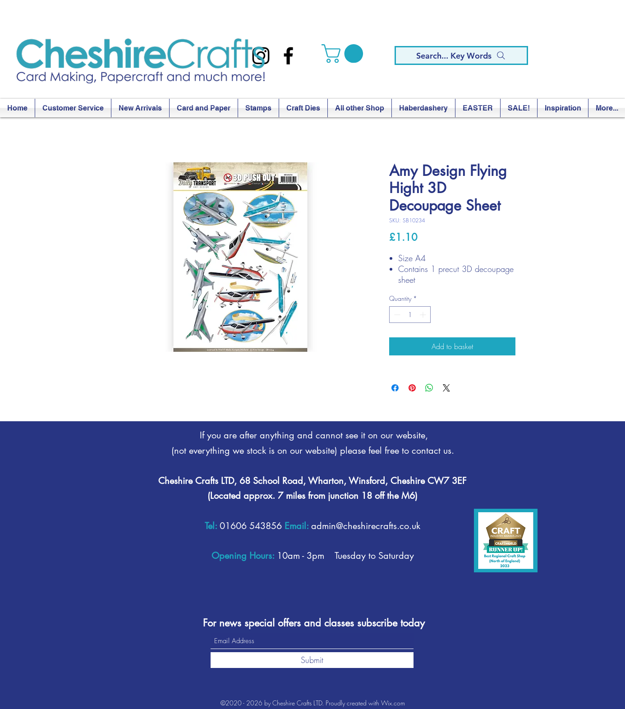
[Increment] (423, 314)
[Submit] (312, 660)
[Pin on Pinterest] (412, 387)
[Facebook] (288, 55)
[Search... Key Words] (461, 55)
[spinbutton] (410, 314)
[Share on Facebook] (395, 387)
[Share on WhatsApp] (429, 387)
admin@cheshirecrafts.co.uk (365, 526)
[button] (345, 53)
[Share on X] (446, 387)
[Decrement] (396, 314)
